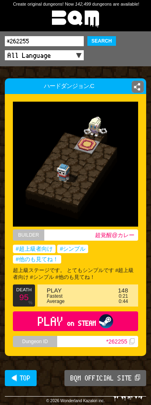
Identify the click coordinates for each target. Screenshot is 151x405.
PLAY (75, 321)
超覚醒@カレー (114, 235)
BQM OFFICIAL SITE (105, 378)
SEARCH (101, 41)
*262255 (120, 341)
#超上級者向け (34, 248)
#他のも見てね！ (37, 259)
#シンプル (73, 248)
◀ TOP (21, 378)
